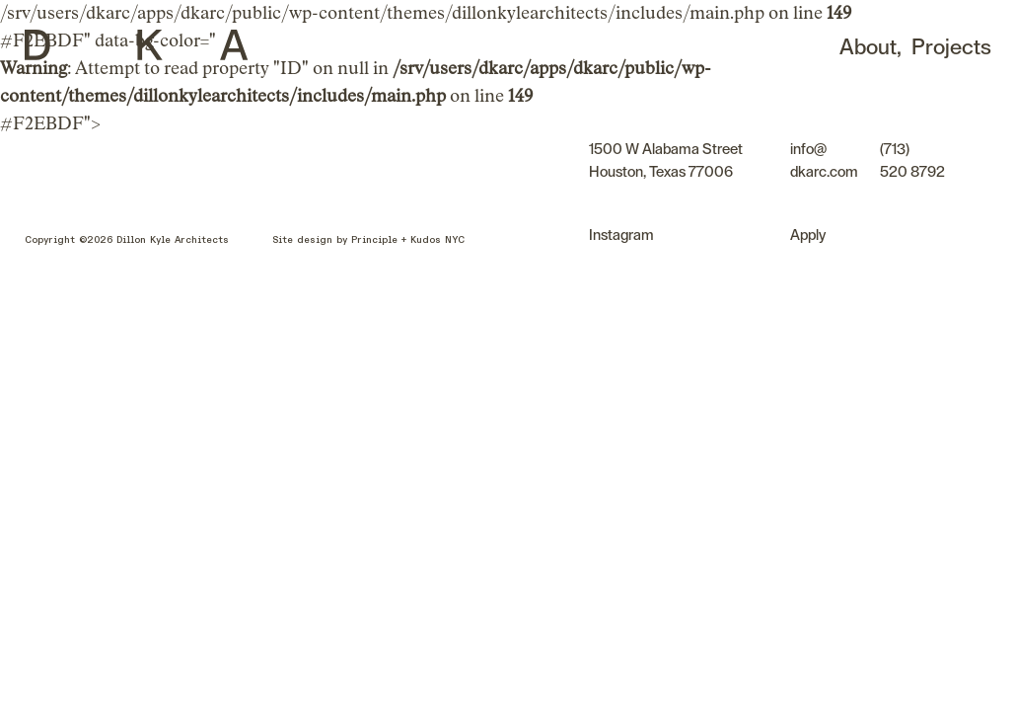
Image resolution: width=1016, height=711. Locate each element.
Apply (808, 235)
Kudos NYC (437, 240)
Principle (374, 240)
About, (872, 47)
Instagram (621, 235)
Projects (951, 47)
